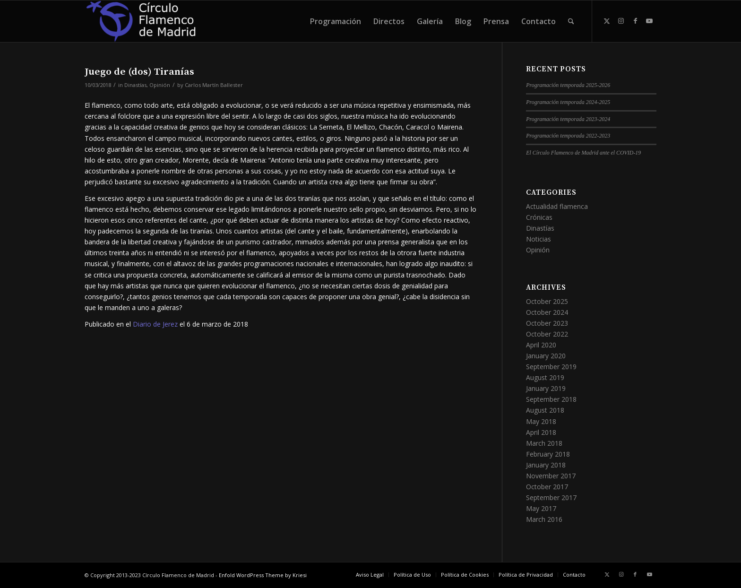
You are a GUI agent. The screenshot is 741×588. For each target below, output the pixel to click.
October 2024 (547, 312)
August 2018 (545, 410)
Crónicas (539, 217)
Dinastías (135, 84)
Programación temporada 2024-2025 (568, 102)
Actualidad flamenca (557, 206)
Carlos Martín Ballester (214, 84)
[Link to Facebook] (635, 21)
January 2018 (546, 464)
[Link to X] (607, 21)
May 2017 (541, 508)
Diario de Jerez (155, 324)
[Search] (571, 21)
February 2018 (548, 454)
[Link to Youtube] (649, 21)
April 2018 (541, 432)
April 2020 (541, 344)
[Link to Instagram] (621, 21)
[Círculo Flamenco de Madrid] (141, 21)
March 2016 (544, 519)
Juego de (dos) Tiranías (139, 72)
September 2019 (551, 366)
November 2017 (551, 475)
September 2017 (551, 497)
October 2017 (547, 486)
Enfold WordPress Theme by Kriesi (263, 575)
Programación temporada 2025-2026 (568, 85)
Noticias (538, 238)
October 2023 (547, 323)
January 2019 (546, 388)
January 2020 (546, 355)
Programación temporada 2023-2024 (568, 119)
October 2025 (547, 301)
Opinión (159, 84)
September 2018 (551, 399)
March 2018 (544, 443)
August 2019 (545, 377)
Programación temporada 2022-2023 (568, 135)
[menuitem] (335, 21)
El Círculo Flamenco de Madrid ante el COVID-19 (583, 152)
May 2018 (541, 421)
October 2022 (547, 333)
